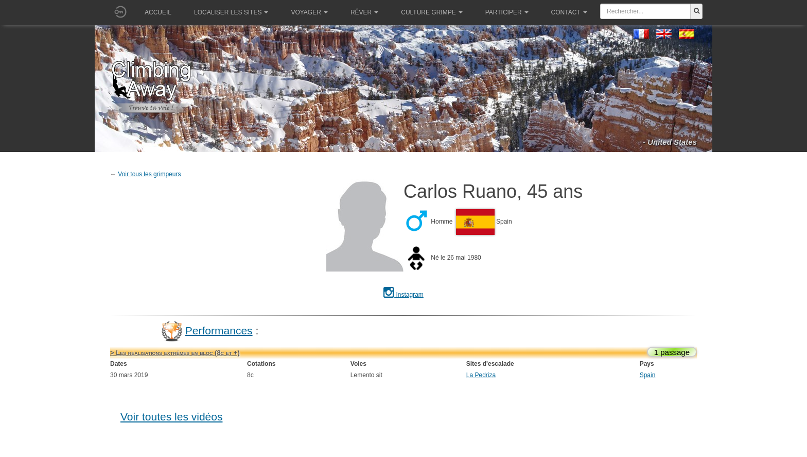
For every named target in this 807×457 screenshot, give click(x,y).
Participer (507, 12)
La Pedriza (481, 375)
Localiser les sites (231, 12)
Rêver (364, 12)
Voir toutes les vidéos (171, 416)
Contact (569, 12)
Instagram (403, 294)
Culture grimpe (431, 12)
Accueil (158, 12)
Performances (219, 330)
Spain (648, 375)
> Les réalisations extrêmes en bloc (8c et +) (175, 353)
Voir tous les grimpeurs (149, 174)
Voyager (309, 12)
